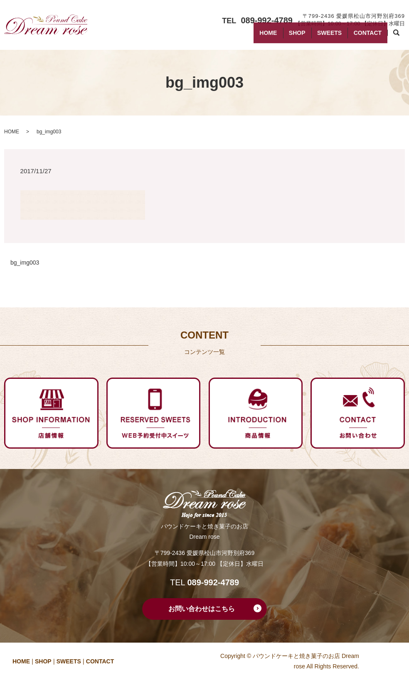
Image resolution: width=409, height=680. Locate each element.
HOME (248, 36)
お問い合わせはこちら (201, 608)
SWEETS (320, 36)
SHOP (283, 36)
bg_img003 (24, 262)
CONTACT (365, 36)
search (400, 37)
